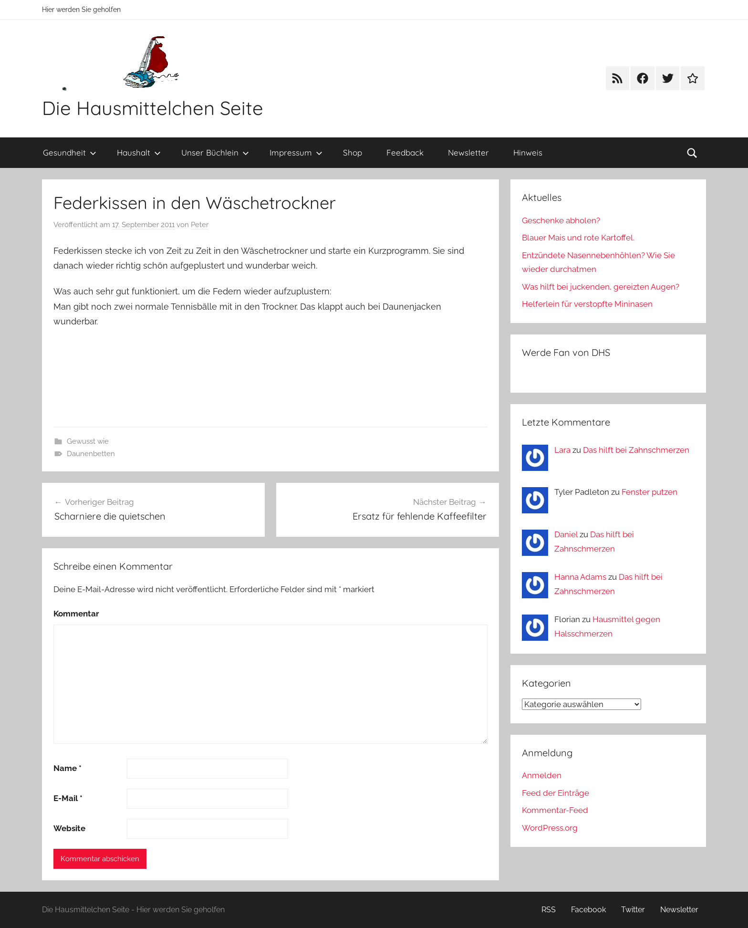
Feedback (405, 152)
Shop (352, 152)
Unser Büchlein (215, 152)
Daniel (566, 534)
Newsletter (468, 152)
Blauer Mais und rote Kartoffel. (578, 237)
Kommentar (76, 613)
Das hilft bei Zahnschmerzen (636, 450)
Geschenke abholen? (561, 220)
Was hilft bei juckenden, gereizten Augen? (600, 287)
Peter (199, 224)
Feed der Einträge (555, 793)
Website (69, 828)
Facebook (588, 909)
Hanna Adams (580, 577)
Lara (562, 450)
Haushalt (139, 152)
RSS (548, 909)
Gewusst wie (88, 441)
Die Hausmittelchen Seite (152, 108)
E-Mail (68, 798)
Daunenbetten (91, 453)
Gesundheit (69, 152)
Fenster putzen (649, 492)
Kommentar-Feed (555, 810)
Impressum (296, 152)
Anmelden (541, 775)
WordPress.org (550, 828)
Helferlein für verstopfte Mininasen (587, 304)
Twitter (633, 909)
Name (67, 768)
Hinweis (527, 152)
